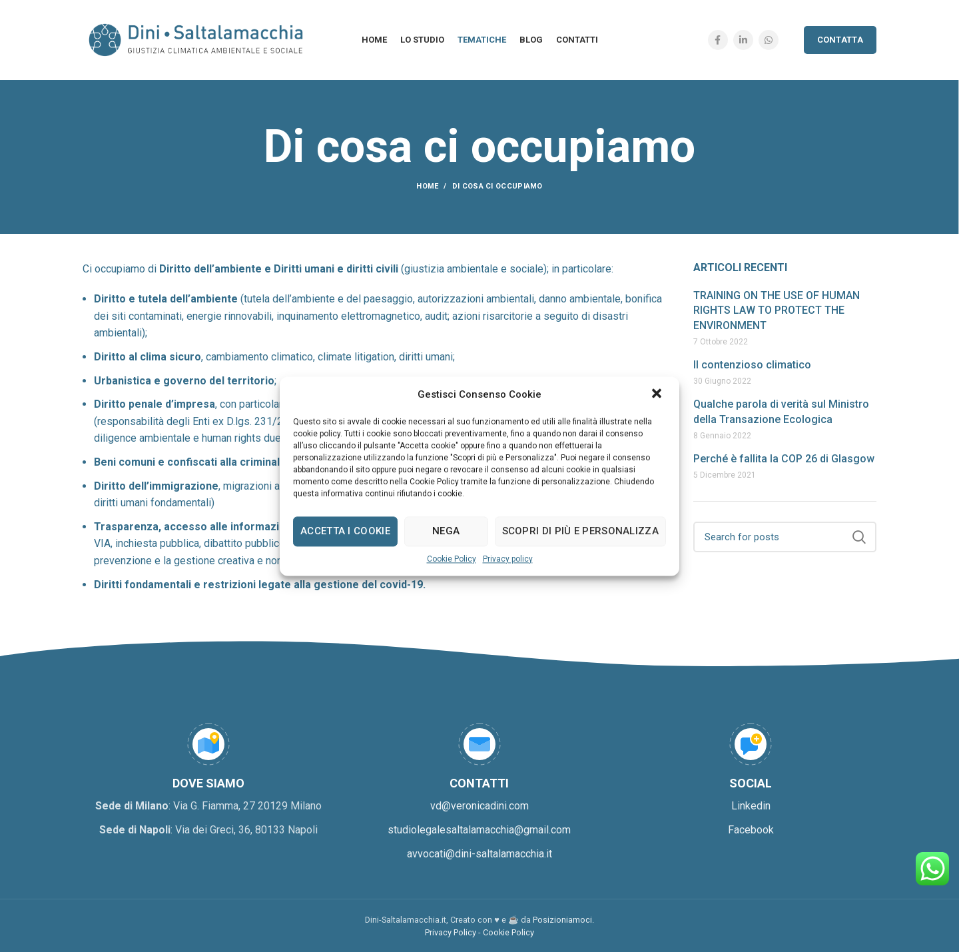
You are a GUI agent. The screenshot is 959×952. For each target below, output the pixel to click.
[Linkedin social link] (743, 40)
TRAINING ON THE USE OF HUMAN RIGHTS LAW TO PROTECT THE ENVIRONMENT (776, 310)
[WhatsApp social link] (769, 40)
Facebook (751, 829)
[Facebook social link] (718, 40)
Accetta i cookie (345, 531)
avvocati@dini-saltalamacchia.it (479, 853)
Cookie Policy (451, 559)
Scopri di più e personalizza (580, 531)
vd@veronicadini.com (479, 805)
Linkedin (751, 805)
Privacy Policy (450, 932)
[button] (658, 394)
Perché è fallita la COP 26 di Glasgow (783, 458)
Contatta (840, 40)
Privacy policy (508, 559)
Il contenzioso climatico (752, 364)
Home (427, 186)
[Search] (785, 537)
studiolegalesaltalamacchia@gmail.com (479, 829)
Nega (446, 531)
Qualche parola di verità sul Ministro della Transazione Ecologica (781, 411)
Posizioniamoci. (563, 920)
